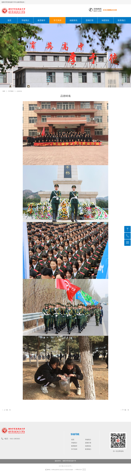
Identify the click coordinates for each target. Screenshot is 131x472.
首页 (4, 91)
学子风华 (10, 91)
